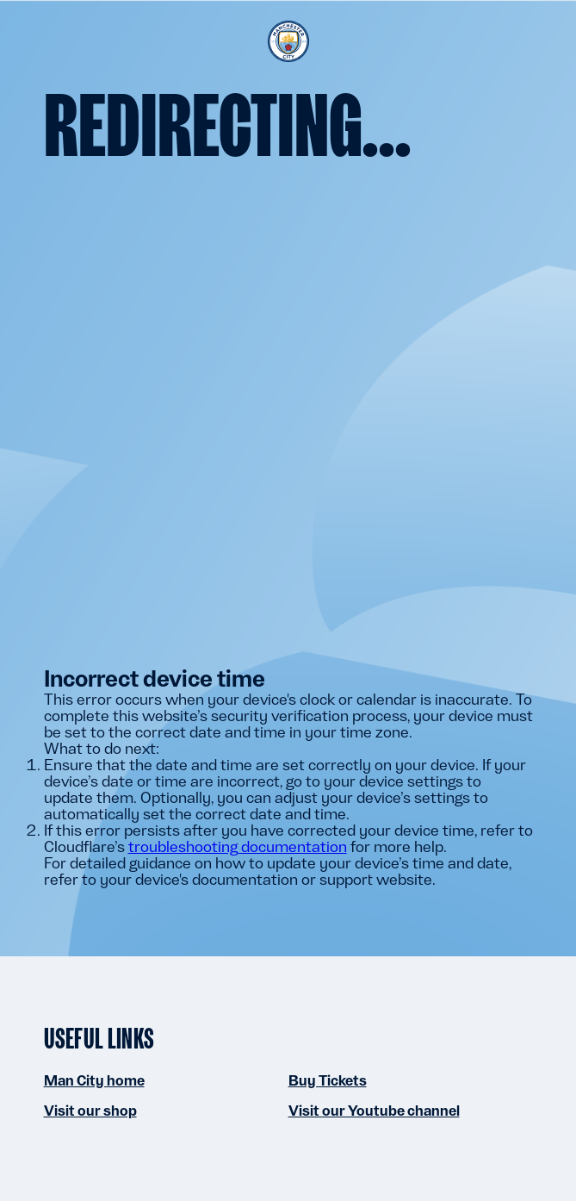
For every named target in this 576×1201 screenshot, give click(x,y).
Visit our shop (90, 1110)
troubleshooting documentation (237, 846)
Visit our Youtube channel (374, 1110)
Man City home (94, 1080)
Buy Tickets (327, 1080)
